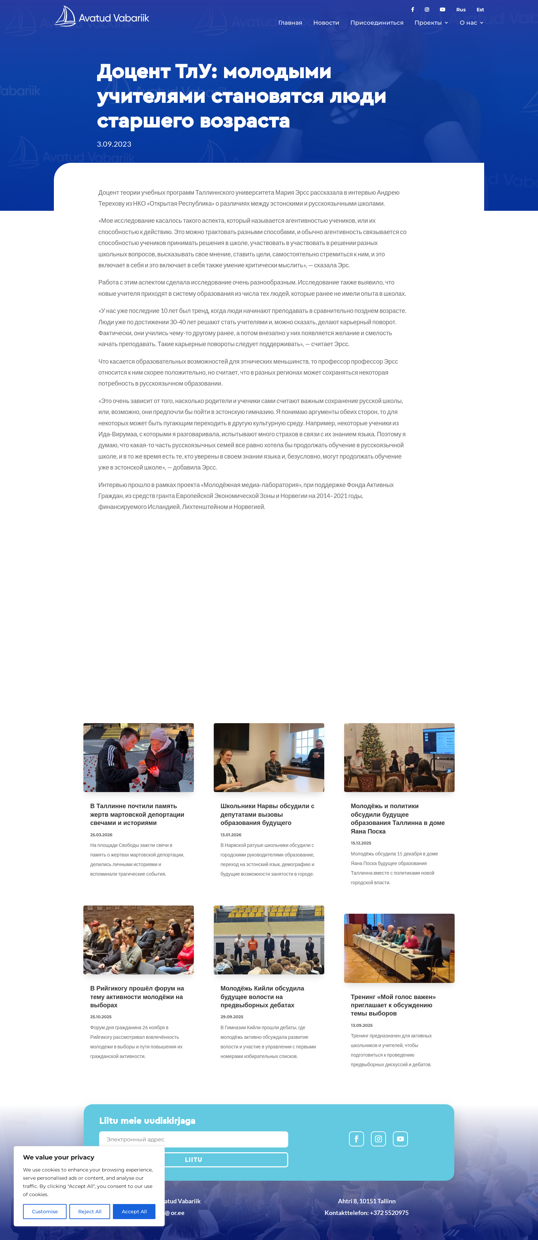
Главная (290, 22)
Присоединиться (377, 22)
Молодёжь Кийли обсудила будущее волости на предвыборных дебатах (262, 997)
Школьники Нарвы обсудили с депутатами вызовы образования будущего (268, 814)
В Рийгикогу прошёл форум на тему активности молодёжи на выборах (137, 997)
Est (480, 10)
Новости (326, 22)
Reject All (90, 1211)
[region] (89, 1186)
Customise (45, 1211)
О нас (468, 22)
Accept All (134, 1211)
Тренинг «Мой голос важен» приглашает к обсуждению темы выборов (393, 1005)
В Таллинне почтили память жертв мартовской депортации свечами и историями (137, 814)
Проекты (428, 22)
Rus (461, 10)
